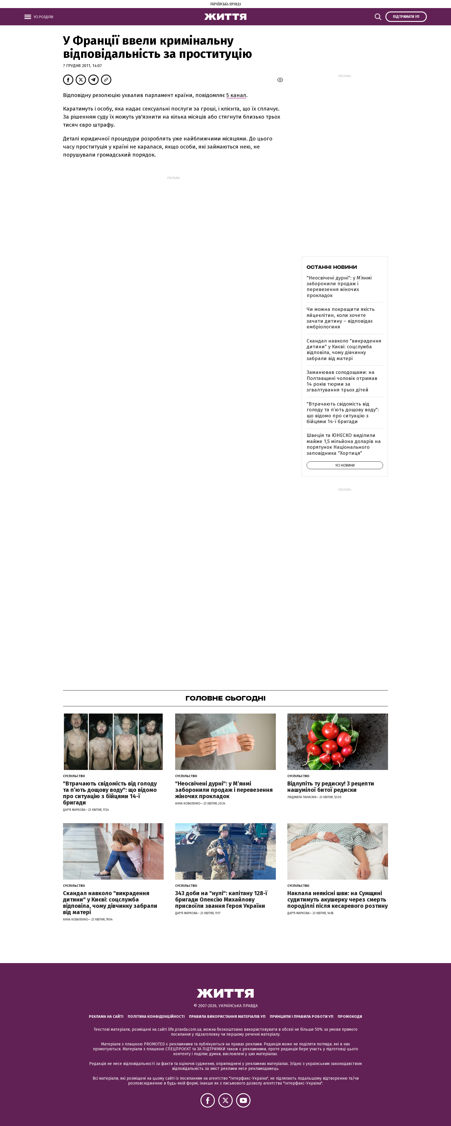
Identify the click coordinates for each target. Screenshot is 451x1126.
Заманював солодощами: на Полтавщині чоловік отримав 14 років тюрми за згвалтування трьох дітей (342, 381)
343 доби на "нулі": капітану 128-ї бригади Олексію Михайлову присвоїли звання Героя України (221, 899)
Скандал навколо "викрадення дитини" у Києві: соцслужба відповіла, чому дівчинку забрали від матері (344, 350)
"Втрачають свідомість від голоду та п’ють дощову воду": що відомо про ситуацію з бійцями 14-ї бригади (343, 413)
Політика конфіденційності (156, 1016)
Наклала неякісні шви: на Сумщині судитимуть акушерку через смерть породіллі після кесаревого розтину (337, 899)
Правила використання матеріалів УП (227, 1016)
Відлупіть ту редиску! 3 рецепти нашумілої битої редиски (330, 786)
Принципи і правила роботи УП (301, 1016)
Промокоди (350, 1016)
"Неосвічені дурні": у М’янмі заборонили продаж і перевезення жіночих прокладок (339, 286)
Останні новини (332, 267)
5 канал (236, 95)
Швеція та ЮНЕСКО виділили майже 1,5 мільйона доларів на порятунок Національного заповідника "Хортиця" (344, 444)
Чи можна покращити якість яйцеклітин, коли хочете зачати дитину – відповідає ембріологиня (340, 318)
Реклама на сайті (106, 1016)
